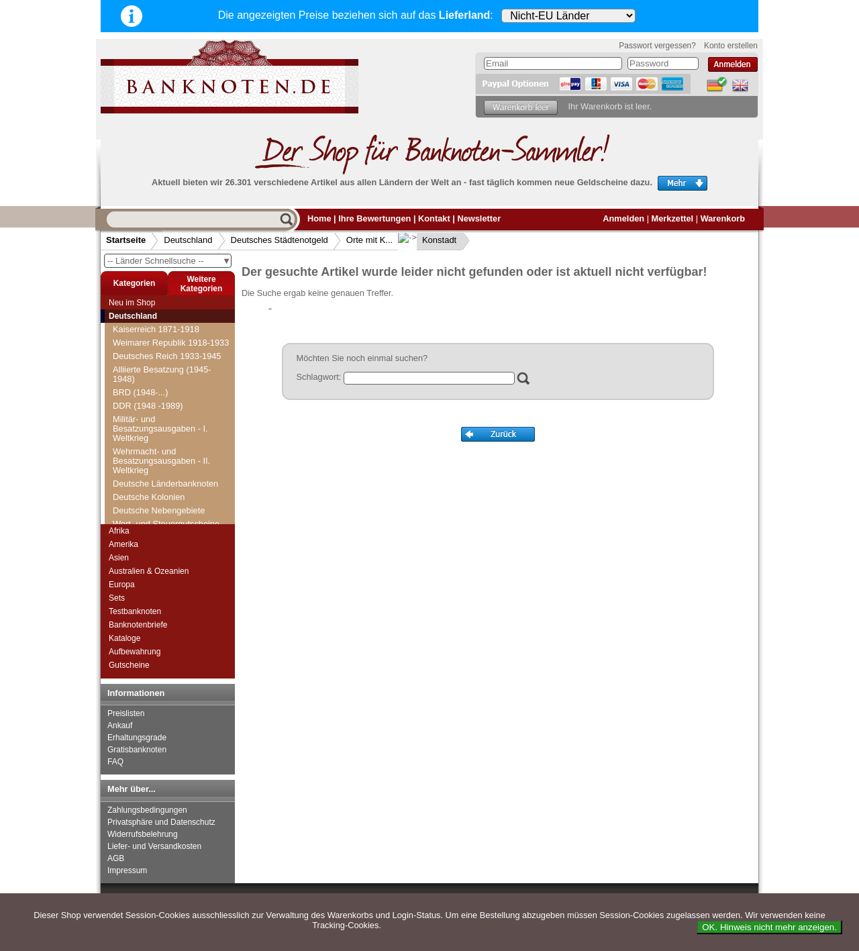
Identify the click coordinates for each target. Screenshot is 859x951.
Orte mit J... (139, 457)
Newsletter (479, 218)
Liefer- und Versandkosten (154, 846)
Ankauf (119, 725)
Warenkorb (723, 218)
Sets (117, 598)
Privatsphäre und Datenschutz (161, 822)
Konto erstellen (731, 45)
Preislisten (125, 713)
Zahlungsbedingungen (147, 810)
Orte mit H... (140, 430)
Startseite (126, 240)
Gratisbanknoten (136, 749)
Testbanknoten (135, 611)
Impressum (127, 870)
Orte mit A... (139, 336)
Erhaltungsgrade (136, 737)
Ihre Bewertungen (374, 218)
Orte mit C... (140, 363)
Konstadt (428, 240)
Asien (119, 557)
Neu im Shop (132, 302)
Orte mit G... (140, 416)
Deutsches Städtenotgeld (279, 240)
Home (319, 218)
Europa (122, 584)
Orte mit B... (139, 349)
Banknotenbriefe (138, 625)
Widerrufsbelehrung (142, 834)
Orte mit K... (369, 240)
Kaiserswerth (145, 510)
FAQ (115, 761)
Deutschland (188, 240)
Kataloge (124, 638)
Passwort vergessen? (657, 45)
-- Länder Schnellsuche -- (169, 261)
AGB (115, 858)
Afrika (119, 531)
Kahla (132, 484)
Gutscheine (129, 665)
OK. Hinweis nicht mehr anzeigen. (769, 927)
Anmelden (623, 218)
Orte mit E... (139, 390)
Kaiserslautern (148, 497)
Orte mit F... (139, 403)
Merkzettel (673, 218)
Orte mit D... (140, 376)
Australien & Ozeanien (149, 571)
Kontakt (434, 218)
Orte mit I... (138, 443)
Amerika (123, 544)
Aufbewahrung (134, 651)
